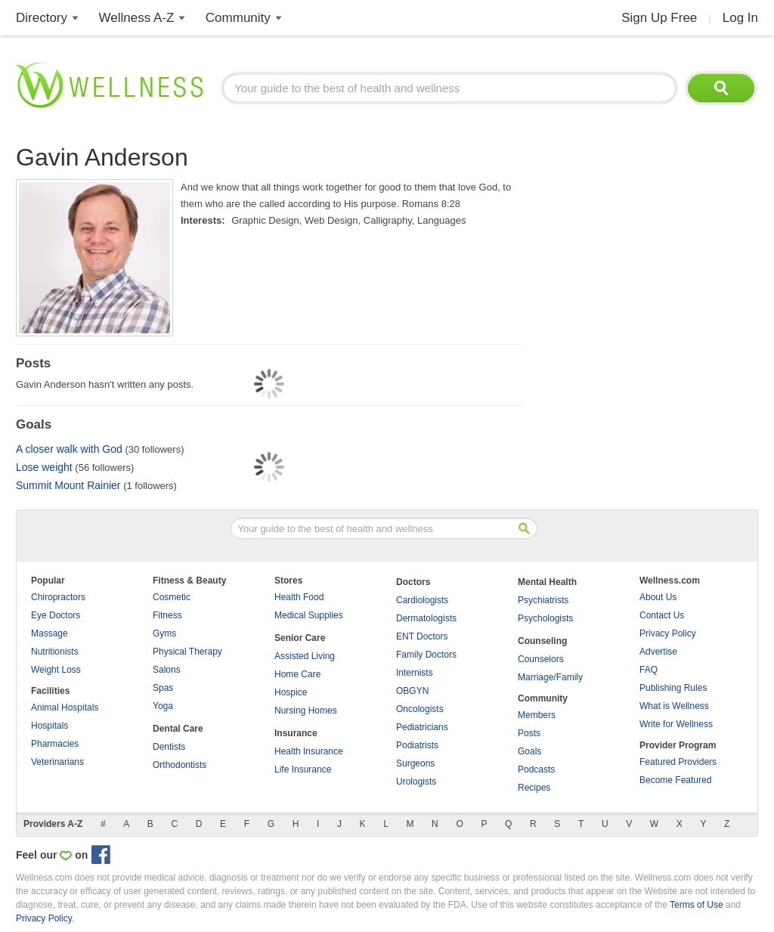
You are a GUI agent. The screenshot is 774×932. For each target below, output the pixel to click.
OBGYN (412, 691)
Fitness (167, 615)
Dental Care (178, 728)
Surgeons (415, 763)
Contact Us (661, 615)
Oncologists (420, 709)
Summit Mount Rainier (68, 485)
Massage (49, 633)
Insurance (295, 733)
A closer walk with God (69, 449)
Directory (41, 18)
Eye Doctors (55, 615)
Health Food (299, 597)
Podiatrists (417, 745)
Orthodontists (179, 765)
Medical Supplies (308, 615)
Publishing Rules (673, 688)
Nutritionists (55, 651)
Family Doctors (426, 654)
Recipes (534, 787)
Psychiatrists (543, 600)
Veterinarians (57, 762)
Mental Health (547, 582)
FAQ (648, 669)
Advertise (658, 651)
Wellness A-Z (137, 18)
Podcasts (536, 769)
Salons (167, 669)
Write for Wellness (676, 724)
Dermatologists (426, 618)
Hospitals (49, 725)
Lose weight (44, 467)
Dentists (169, 747)
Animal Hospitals (64, 707)
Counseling (542, 641)
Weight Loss (56, 669)
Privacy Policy (667, 633)
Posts (529, 733)
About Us (657, 597)
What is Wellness (674, 706)
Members (537, 715)
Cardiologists (422, 600)
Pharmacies (55, 743)
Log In (740, 18)
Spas (163, 688)
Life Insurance (302, 769)
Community (238, 18)
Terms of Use (696, 904)
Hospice (290, 692)
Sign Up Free (659, 18)
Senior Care (299, 638)
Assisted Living (304, 656)
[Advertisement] (644, 234)
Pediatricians (422, 727)
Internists (414, 672)
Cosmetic (171, 597)
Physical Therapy (187, 651)
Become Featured (675, 780)
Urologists (416, 781)
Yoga (163, 706)
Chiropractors (58, 597)
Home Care (297, 674)
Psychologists (545, 618)
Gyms (164, 633)
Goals (529, 751)
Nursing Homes (305, 710)
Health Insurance (308, 751)
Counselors (541, 659)
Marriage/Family (550, 677)
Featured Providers (678, 762)
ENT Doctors (421, 636)
